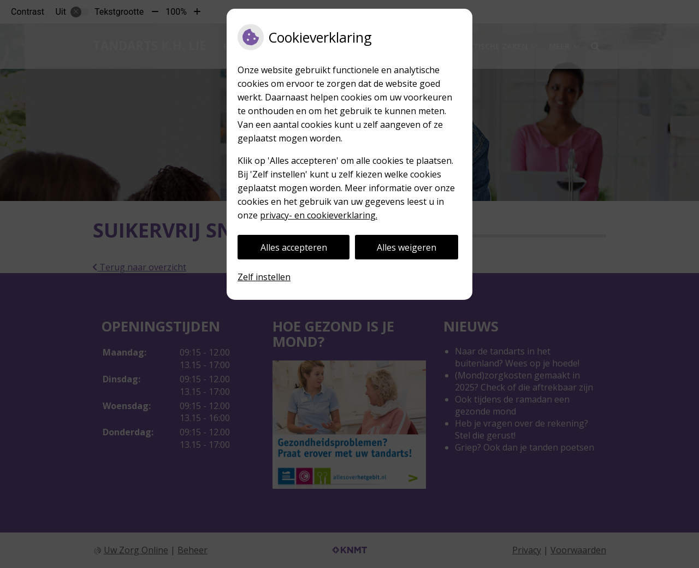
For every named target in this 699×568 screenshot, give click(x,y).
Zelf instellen (264, 277)
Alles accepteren (293, 247)
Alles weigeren (406, 247)
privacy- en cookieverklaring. (318, 215)
